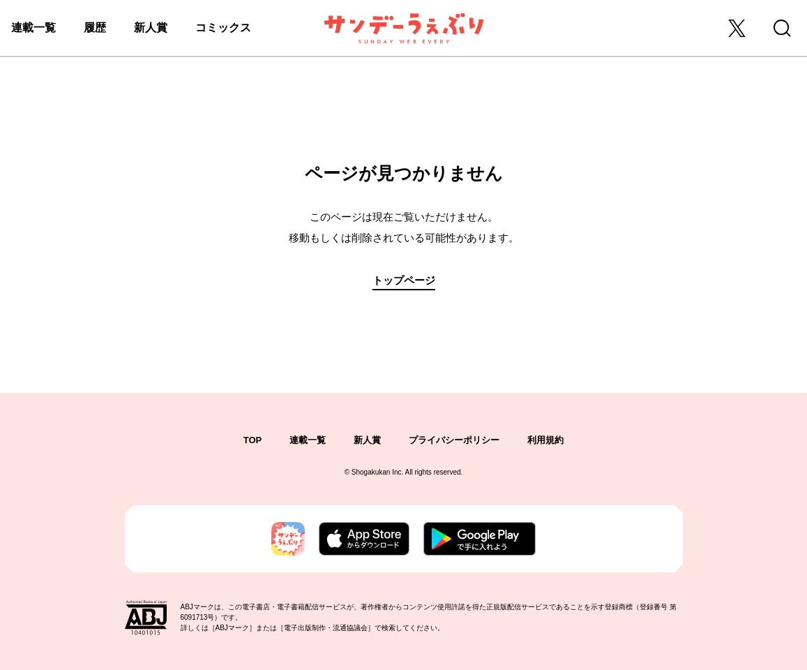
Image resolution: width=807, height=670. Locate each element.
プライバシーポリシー (454, 440)
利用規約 (545, 440)
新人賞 (150, 28)
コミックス (223, 28)
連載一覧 (33, 28)
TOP (252, 440)
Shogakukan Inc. (378, 472)
